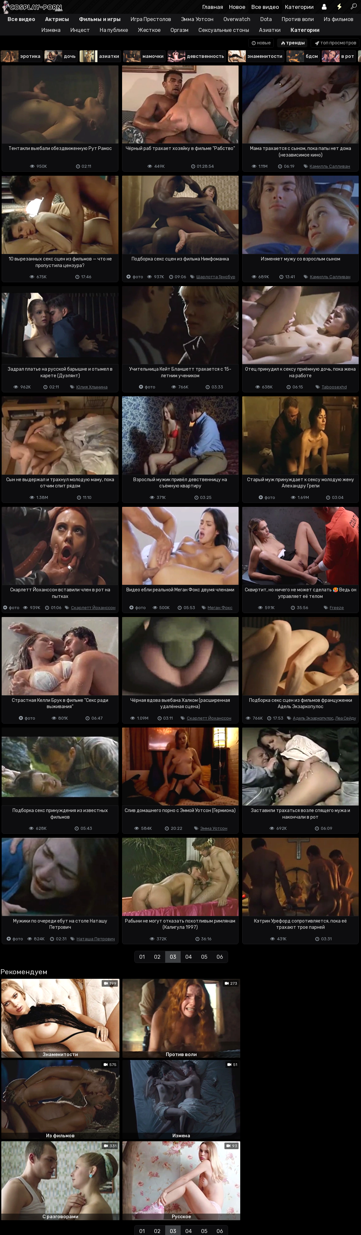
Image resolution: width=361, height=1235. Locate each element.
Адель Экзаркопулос (313, 718)
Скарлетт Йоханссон (93, 607)
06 (220, 957)
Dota (266, 19)
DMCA (10, 1203)
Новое (237, 7)
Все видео (265, 7)
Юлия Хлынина (92, 386)
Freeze (337, 607)
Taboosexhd (334, 386)
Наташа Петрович (96, 938)
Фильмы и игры (100, 19)
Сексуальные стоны (223, 30)
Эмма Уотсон (197, 19)
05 (204, 957)
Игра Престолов (151, 19)
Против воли (298, 19)
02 (157, 957)
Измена (51, 30)
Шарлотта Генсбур (215, 276)
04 (188, 957)
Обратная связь (68, 1203)
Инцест (80, 30)
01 (142, 957)
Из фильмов (338, 19)
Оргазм (179, 30)
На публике (114, 30)
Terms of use (34, 1203)
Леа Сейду (345, 718)
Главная (212, 7)
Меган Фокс (220, 607)
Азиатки (270, 30)
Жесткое (149, 30)
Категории (299, 7)
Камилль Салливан (330, 166)
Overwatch (236, 19)
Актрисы (57, 19)
